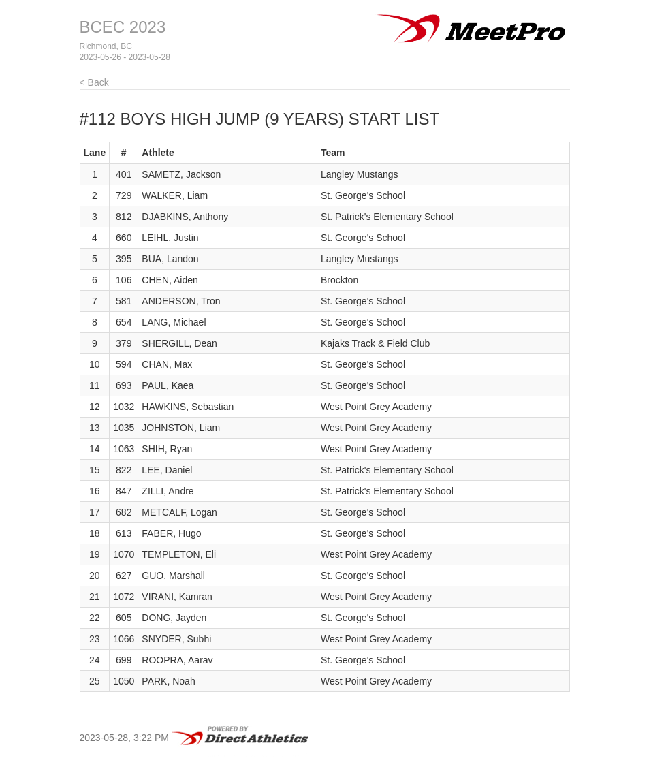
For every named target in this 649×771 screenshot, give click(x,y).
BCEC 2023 (123, 27)
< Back (94, 82)
